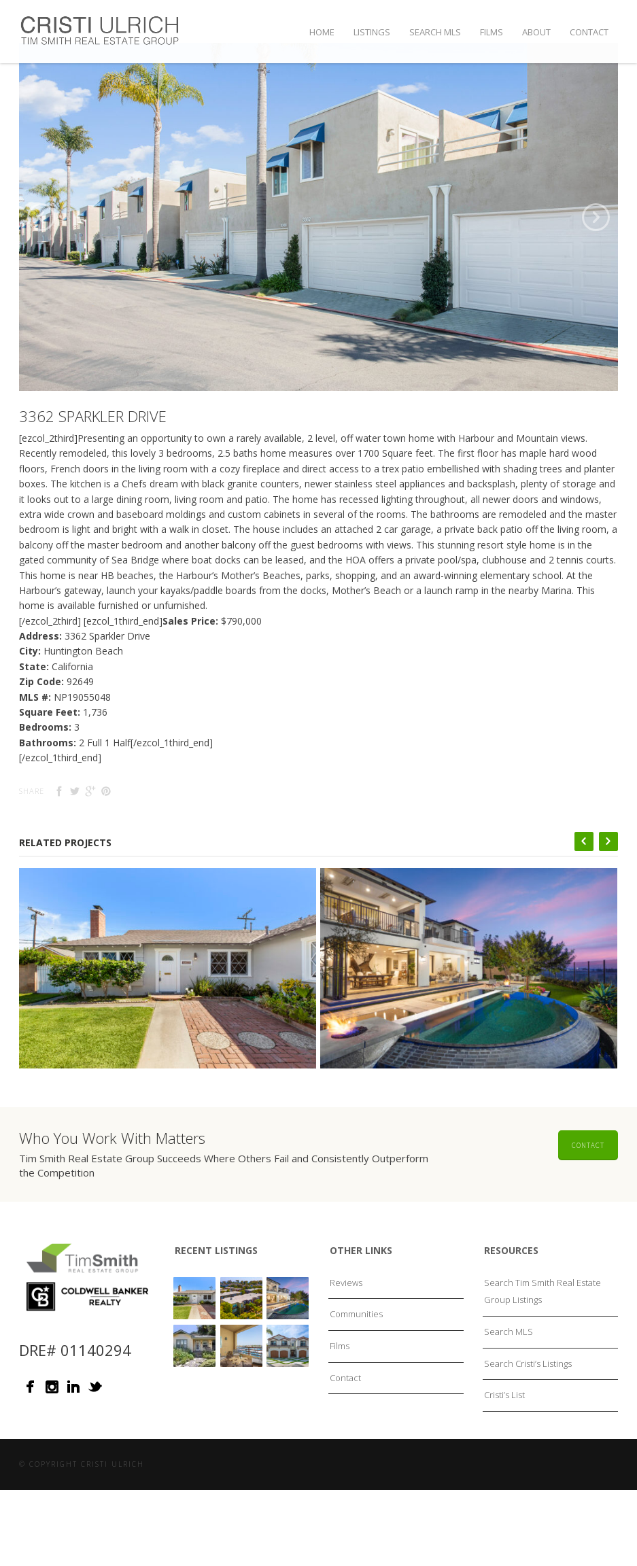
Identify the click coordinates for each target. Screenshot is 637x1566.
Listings (372, 32)
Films (491, 32)
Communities (356, 1348)
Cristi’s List (504, 1428)
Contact (589, 32)
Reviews (346, 1316)
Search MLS (435, 32)
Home (321, 32)
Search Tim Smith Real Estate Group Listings (542, 1325)
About (536, 32)
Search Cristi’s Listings (528, 1397)
